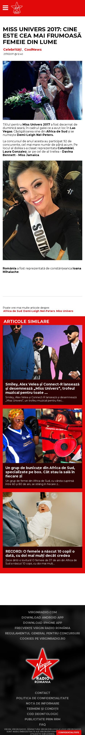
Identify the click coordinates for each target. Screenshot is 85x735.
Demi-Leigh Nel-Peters (39, 311)
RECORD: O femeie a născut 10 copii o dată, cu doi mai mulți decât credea (40, 553)
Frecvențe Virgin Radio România (42, 628)
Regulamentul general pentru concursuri (42, 633)
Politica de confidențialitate (42, 698)
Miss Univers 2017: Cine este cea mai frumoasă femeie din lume (42, 35)
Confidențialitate (68, 732)
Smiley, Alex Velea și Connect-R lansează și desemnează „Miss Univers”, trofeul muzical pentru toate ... (42, 388)
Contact (42, 693)
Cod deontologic (42, 714)
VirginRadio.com (42, 612)
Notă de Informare (42, 703)
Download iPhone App (42, 623)
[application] (73, 7)
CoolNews (33, 50)
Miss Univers (64, 311)
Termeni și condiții (42, 708)
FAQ (42, 724)
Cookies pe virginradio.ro (42, 638)
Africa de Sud (12, 311)
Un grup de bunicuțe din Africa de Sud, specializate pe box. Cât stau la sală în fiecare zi (40, 472)
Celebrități (12, 50)
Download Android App (43, 617)
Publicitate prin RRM (42, 719)
